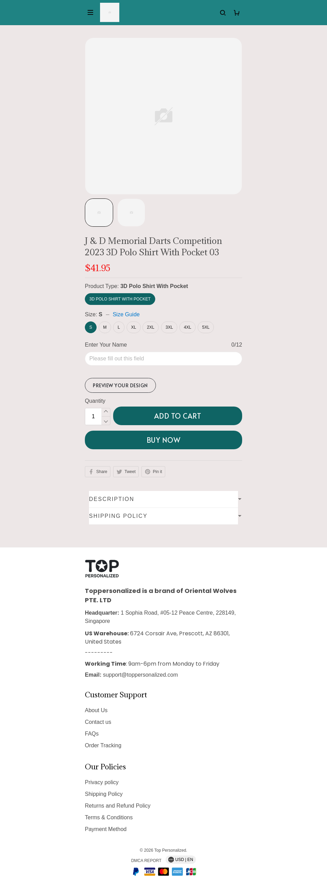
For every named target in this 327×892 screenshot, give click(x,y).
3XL (169, 327)
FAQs (92, 734)
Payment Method (106, 829)
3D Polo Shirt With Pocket (154, 286)
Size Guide (126, 314)
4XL (187, 327)
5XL (205, 327)
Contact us (98, 722)
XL (133, 327)
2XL (150, 327)
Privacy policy (102, 782)
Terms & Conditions (109, 817)
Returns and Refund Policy (117, 806)
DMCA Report (146, 860)
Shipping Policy (103, 794)
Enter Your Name (106, 345)
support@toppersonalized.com (140, 675)
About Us (96, 710)
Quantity (95, 401)
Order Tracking (103, 745)
